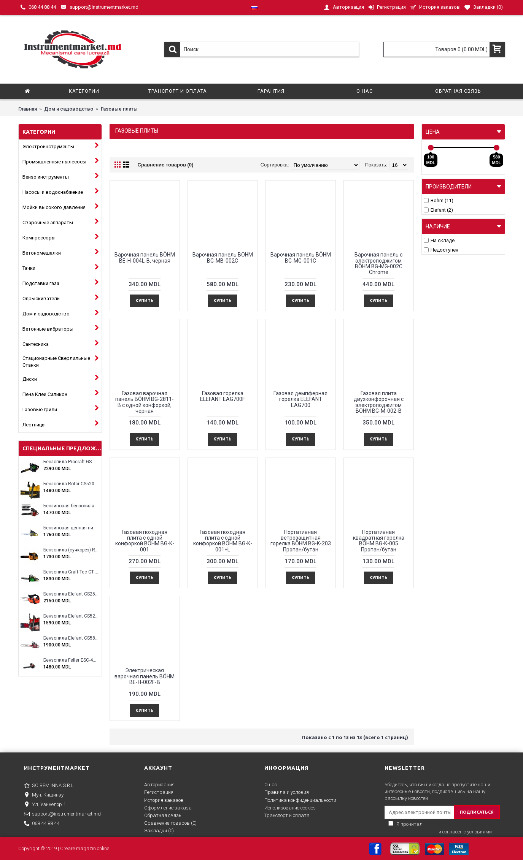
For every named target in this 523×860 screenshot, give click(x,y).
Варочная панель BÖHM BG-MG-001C (300, 257)
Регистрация (158, 792)
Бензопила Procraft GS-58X (71, 461)
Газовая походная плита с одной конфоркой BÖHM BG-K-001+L (222, 541)
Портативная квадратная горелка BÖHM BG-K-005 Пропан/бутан (378, 541)
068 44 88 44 (41, 823)
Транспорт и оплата (287, 815)
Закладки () (159, 830)
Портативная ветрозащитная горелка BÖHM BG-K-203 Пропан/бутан (300, 541)
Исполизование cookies (290, 808)
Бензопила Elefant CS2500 (71, 594)
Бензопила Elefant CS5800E (71, 638)
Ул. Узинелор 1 (45, 804)
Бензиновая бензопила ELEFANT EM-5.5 (71, 506)
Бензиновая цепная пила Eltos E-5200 (71, 528)
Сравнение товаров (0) (166, 165)
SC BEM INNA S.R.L (49, 785)
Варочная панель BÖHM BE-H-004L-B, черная (144, 257)
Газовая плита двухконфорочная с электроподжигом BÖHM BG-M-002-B (379, 402)
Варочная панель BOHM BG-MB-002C (222, 257)
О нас (270, 784)
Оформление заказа (168, 808)
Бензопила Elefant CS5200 (71, 616)
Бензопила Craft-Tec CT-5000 (71, 572)
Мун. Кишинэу (44, 795)
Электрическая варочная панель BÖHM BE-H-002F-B (144, 676)
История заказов (164, 800)
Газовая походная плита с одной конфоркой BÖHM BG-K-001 (144, 541)
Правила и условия (286, 792)
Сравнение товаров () (170, 823)
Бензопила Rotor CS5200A (71, 483)
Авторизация (159, 784)
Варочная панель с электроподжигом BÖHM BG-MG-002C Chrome (378, 263)
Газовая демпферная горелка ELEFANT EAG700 (300, 399)
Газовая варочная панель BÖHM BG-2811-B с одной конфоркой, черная (144, 402)
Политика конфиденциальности (300, 800)
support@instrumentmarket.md (62, 814)
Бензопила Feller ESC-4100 (71, 660)
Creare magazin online (84, 848)
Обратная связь (162, 815)
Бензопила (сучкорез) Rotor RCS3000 (71, 550)
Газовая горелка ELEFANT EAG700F (222, 396)
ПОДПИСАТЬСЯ (477, 812)
